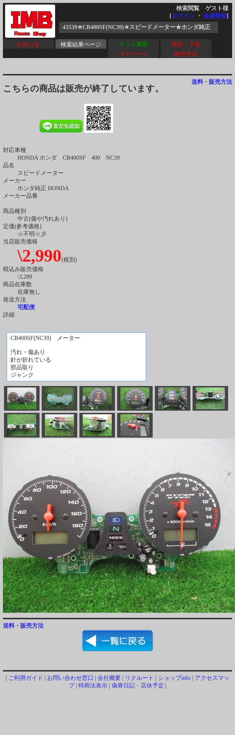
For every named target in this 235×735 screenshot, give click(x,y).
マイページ (133, 54)
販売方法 (186, 54)
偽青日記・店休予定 (138, 685)
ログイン (183, 16)
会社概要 (109, 678)
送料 (197, 82)
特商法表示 (92, 685)
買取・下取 (186, 44)
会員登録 (215, 16)
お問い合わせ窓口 (70, 678)
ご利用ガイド (25, 678)
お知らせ (28, 44)
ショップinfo (174, 678)
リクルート (139, 678)
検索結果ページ (81, 44)
